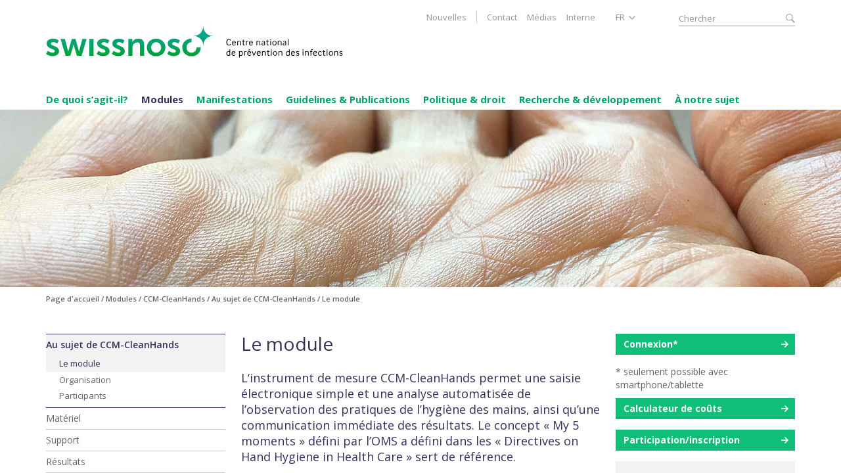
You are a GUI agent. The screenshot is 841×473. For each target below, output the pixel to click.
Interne (580, 17)
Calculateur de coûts (673, 408)
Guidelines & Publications (348, 99)
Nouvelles (446, 17)
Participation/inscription (682, 440)
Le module (80, 363)
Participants (82, 395)
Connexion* (651, 344)
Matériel (63, 418)
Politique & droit (464, 99)
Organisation (85, 380)
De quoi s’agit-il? (87, 99)
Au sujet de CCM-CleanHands (112, 344)
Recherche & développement (590, 99)
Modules (162, 99)
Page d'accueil (72, 299)
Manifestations (234, 99)
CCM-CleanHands (174, 299)
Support (63, 440)
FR (620, 17)
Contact (502, 17)
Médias (542, 17)
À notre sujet (707, 99)
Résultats (65, 461)
